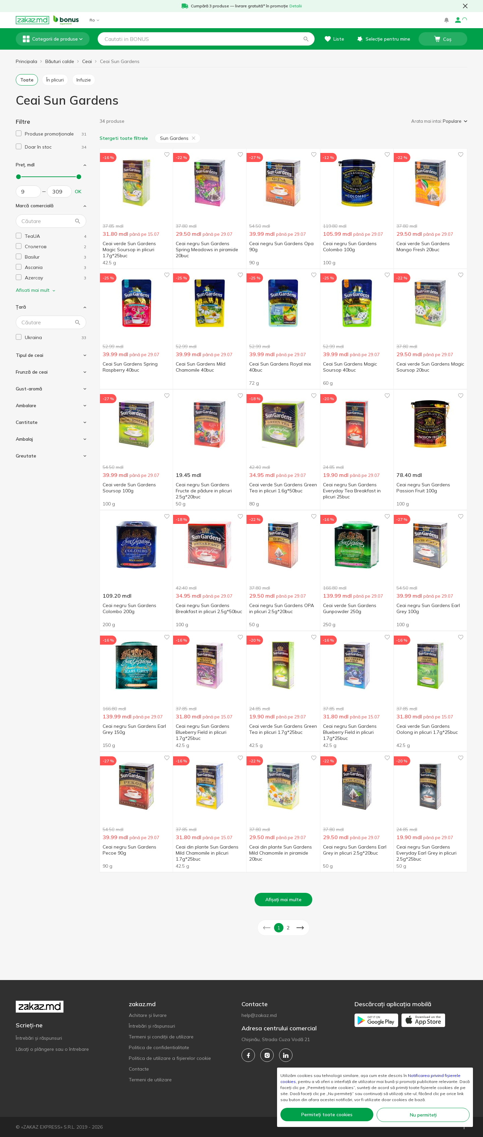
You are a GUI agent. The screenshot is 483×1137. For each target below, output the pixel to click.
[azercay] (55, 277)
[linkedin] (285, 1055)
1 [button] (278, 928)
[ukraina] (55, 337)
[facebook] (248, 1055)
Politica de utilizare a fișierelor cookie (170, 1058)
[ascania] (55, 267)
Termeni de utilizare (150, 1080)
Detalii (295, 5)
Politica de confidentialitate (159, 1047)
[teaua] (55, 236)
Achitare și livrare (148, 1015)
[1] (55, 134)
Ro (94, 19)
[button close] (465, 6)
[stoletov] (55, 246)
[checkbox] (18, 133)
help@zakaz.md (259, 1015)
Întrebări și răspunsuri (39, 1038)
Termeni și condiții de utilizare (161, 1037)
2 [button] (288, 928)
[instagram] (267, 1055)
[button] (306, 39)
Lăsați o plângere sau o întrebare (52, 1049)
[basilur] (55, 257)
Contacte (139, 1069)
